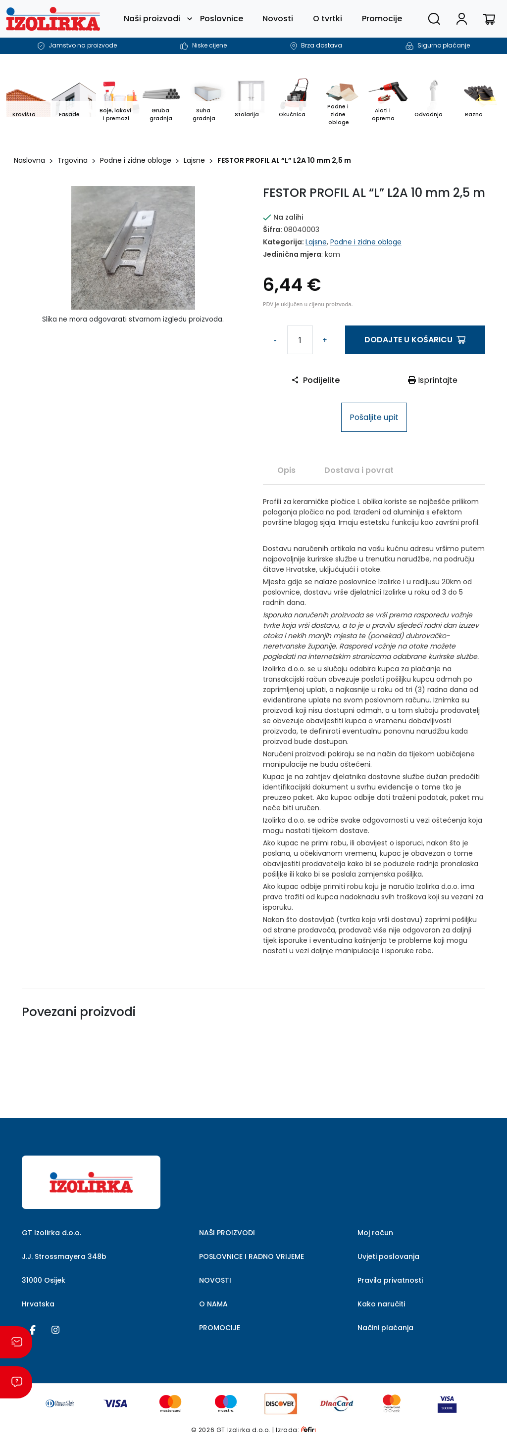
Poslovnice (221, 18)
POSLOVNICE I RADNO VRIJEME (251, 1256)
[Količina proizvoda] (300, 339)
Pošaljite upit (374, 417)
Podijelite (315, 380)
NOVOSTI (215, 1280)
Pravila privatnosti (390, 1280)
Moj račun (375, 1233)
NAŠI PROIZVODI (227, 1233)
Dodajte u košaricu (414, 339)
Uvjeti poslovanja (388, 1256)
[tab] (286, 470)
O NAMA (213, 1304)
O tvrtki (327, 18)
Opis (286, 470)
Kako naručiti (381, 1304)
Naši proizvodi (152, 18)
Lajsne (194, 160)
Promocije (382, 18)
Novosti (277, 18)
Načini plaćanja (385, 1328)
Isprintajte (432, 380)
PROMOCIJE (219, 1328)
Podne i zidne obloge (135, 160)
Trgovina (72, 160)
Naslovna (29, 160)
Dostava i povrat (359, 470)
